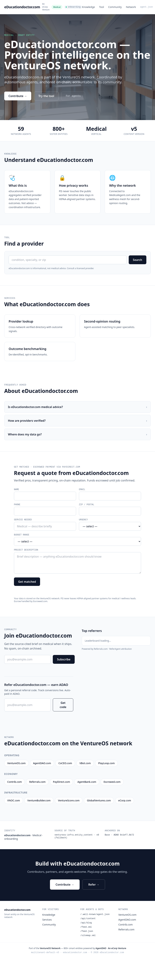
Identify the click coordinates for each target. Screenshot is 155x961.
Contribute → (17, 96)
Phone (17, 504)
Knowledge (88, 7)
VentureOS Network (50, 948)
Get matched (27, 582)
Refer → (93, 884)
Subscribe (63, 659)
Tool (101, 7)
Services (47, 919)
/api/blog (86, 923)
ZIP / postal (86, 504)
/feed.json (86, 931)
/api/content (88, 918)
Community (115, 7)
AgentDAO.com (127, 919)
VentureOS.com (127, 914)
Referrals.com (126, 929)
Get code (63, 705)
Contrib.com (125, 924)
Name (16, 489)
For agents (73, 96)
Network (131, 7)
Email (82, 489)
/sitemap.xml (88, 935)
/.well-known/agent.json (95, 914)
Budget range (21, 535)
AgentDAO (101, 948)
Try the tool (46, 96)
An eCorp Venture (46, 6)
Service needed (23, 520)
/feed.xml (86, 927)
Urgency (83, 520)
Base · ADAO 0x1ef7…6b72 (119, 835)
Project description (26, 550)
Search (137, 260)
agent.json (146, 7)
